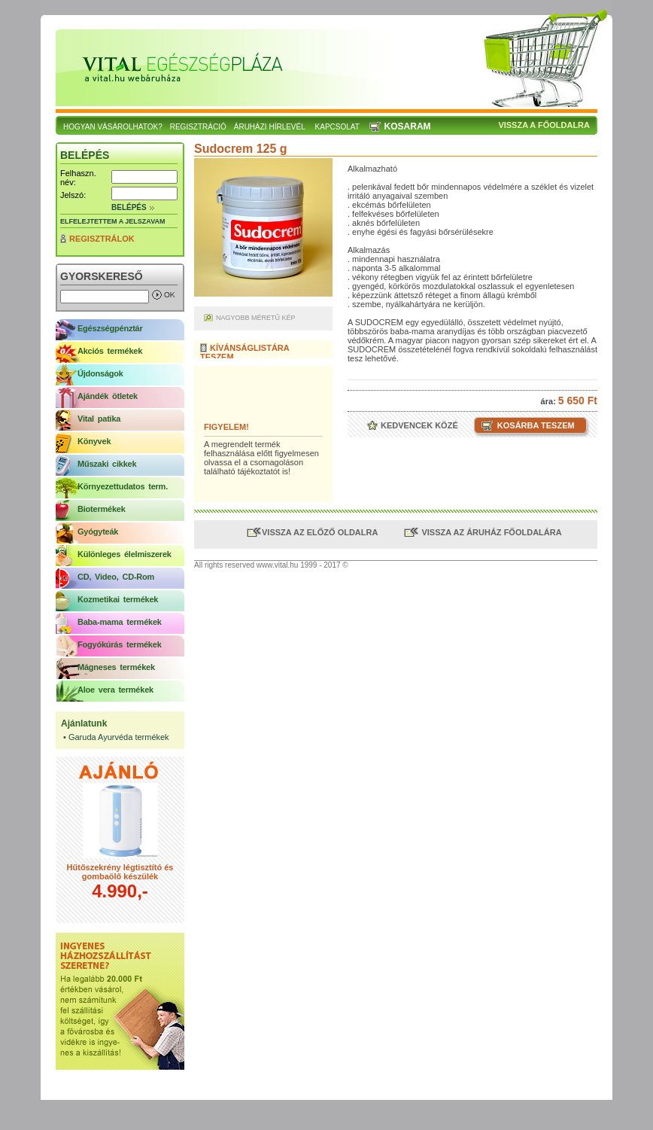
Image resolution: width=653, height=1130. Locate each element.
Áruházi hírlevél (269, 127)
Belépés (129, 207)
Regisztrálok (102, 238)
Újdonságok (100, 373)
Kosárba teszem (535, 425)
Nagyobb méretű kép (256, 317)
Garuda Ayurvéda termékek (118, 737)
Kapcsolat (337, 127)
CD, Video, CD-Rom (115, 576)
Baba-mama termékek (119, 621)
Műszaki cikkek (106, 463)
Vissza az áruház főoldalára (490, 532)
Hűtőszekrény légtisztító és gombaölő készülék (120, 872)
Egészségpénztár (110, 328)
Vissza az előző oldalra (320, 532)
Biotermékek (101, 508)
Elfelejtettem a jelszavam (113, 221)
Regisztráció (198, 127)
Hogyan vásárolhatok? (112, 127)
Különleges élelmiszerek (124, 554)
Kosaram (407, 126)
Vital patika (98, 418)
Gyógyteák (97, 531)
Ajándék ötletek (107, 396)
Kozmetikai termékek (117, 599)
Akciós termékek (109, 350)
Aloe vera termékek (115, 689)
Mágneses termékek (116, 667)
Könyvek (94, 441)
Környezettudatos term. (122, 486)
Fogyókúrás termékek (119, 644)
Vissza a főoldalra (544, 124)
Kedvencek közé (418, 425)
